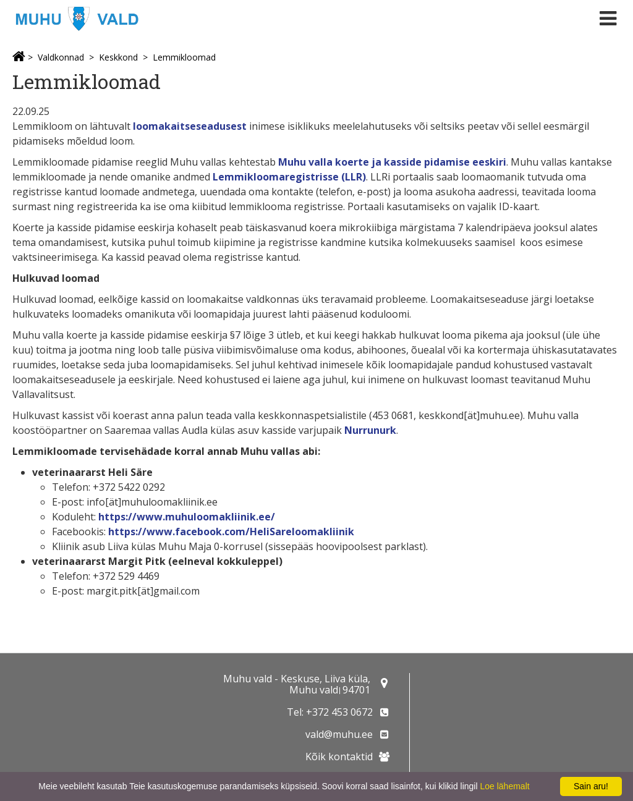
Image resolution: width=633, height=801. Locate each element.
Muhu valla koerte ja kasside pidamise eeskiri (392, 162)
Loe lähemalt (504, 786)
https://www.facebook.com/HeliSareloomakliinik (231, 531)
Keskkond (118, 57)
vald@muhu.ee (339, 734)
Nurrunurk (370, 430)
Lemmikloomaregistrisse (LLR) (289, 177)
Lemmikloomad (184, 57)
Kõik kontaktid (339, 756)
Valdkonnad (61, 57)
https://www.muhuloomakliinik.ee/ (186, 516)
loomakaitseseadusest (191, 126)
